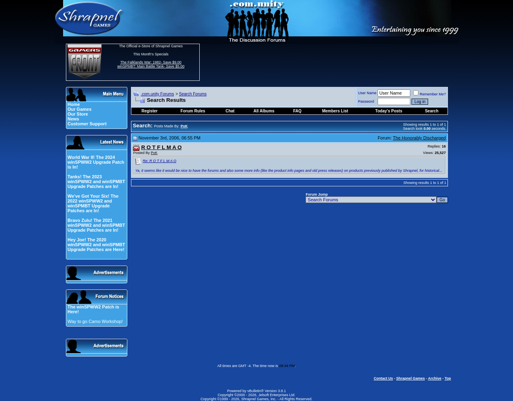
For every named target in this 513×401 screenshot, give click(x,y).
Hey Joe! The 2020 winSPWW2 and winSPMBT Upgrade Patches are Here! (96, 244)
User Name (367, 93)
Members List (335, 111)
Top (448, 378)
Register (149, 111)
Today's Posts (388, 111)
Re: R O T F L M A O (159, 161)
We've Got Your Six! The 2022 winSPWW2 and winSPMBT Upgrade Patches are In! (93, 203)
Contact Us (383, 378)
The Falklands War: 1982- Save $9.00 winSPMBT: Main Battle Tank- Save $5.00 (150, 64)
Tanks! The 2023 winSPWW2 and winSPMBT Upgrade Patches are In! (96, 181)
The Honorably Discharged (419, 137)
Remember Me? (429, 94)
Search (431, 111)
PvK (154, 153)
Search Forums (193, 94)
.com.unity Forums (157, 94)
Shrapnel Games (410, 378)
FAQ (297, 111)
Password (366, 101)
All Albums (263, 111)
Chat (230, 111)
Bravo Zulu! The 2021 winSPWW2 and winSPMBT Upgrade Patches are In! (96, 225)
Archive (434, 378)
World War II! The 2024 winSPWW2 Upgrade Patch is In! (96, 162)
